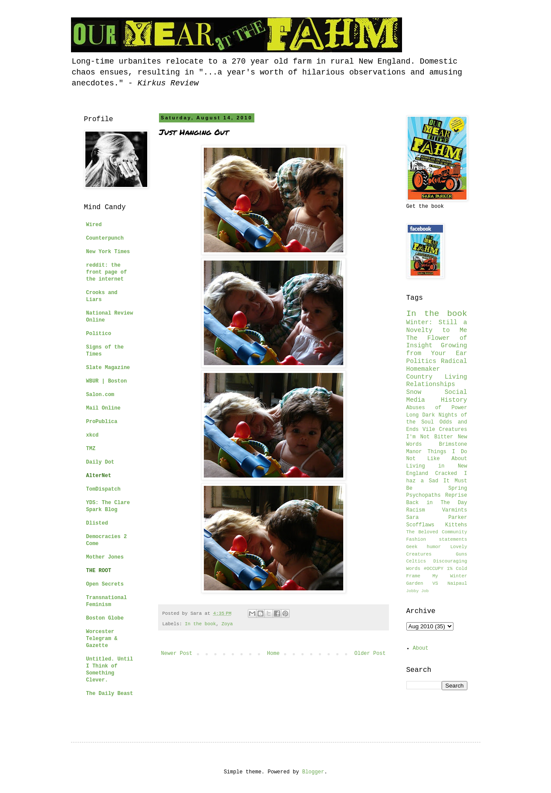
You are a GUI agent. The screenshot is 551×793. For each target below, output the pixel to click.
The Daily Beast (109, 694)
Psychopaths (423, 495)
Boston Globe (105, 618)
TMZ (91, 449)
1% (450, 568)
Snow (414, 392)
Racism (415, 510)
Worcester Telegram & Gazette (102, 639)
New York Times (108, 252)
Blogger (313, 772)
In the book (200, 624)
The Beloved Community (436, 532)
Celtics (416, 561)
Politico (99, 334)
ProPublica (102, 422)
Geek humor (423, 546)
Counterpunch (105, 238)
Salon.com (100, 395)
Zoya (227, 624)
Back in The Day (436, 503)
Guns (461, 554)
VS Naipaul (450, 583)
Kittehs (456, 525)
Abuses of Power (436, 408)
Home (273, 654)
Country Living (436, 376)
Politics (421, 361)
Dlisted (97, 523)
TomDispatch (103, 489)
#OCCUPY (433, 568)
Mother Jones (105, 557)
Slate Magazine (108, 368)
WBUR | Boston (106, 381)
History (454, 399)
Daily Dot (100, 462)
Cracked (446, 474)
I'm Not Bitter (429, 437)
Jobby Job (417, 591)
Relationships (430, 384)
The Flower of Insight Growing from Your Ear (436, 346)
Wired (94, 225)
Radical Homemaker (436, 365)
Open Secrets (105, 584)
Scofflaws (420, 525)
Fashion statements (436, 539)
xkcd (92, 435)
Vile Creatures (445, 430)
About (421, 648)
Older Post (369, 654)
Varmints (454, 510)
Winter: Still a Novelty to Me (436, 326)
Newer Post (177, 654)
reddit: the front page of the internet (106, 272)
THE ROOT (99, 571)
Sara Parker (436, 518)
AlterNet (99, 476)
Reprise (456, 495)
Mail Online (103, 408)
